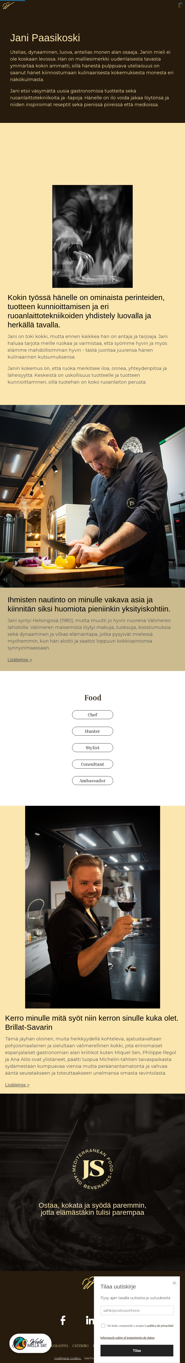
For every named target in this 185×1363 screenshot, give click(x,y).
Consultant (92, 764)
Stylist (92, 747)
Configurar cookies (67, 1358)
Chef (92, 714)
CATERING (80, 1345)
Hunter (92, 731)
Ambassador (92, 780)
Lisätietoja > (20, 659)
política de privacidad (160, 1325)
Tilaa (137, 1351)
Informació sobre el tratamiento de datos (127, 1337)
